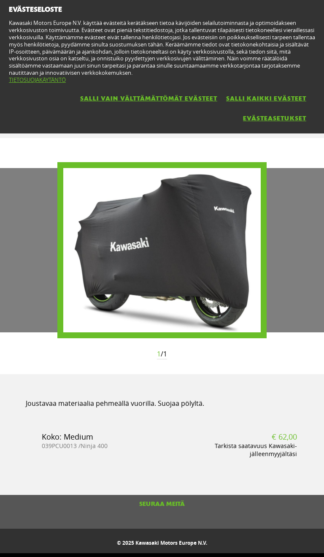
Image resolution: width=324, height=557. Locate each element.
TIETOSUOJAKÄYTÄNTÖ (37, 80)
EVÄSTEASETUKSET (274, 118)
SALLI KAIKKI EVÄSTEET (266, 98)
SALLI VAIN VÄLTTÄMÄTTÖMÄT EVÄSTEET (148, 98)
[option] (162, 250)
